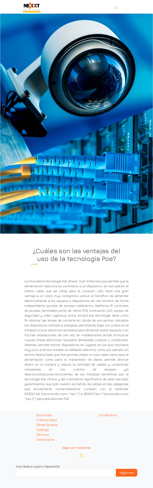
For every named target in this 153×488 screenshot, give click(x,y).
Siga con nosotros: (76, 447)
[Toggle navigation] (125, 9)
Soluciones (44, 415)
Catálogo (42, 429)
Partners (42, 434)
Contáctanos (45, 439)
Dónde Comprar (47, 425)
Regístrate (126, 473)
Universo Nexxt (46, 420)
